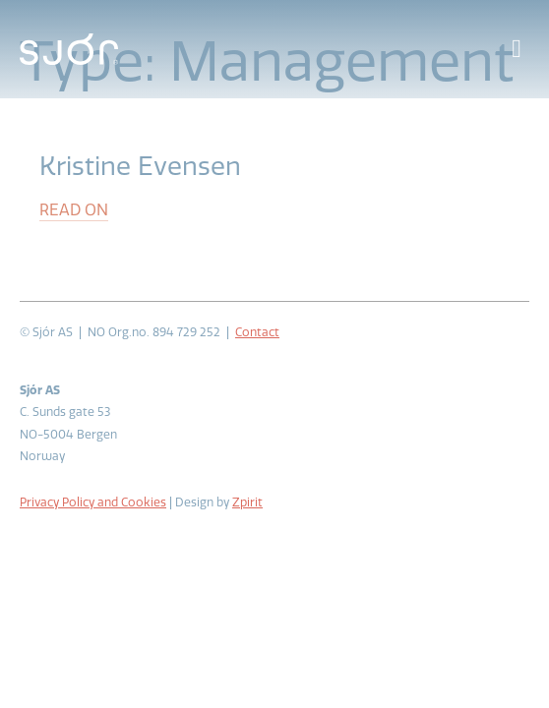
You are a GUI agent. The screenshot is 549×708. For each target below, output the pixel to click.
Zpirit (247, 502)
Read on (73, 210)
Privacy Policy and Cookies (93, 502)
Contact (257, 332)
